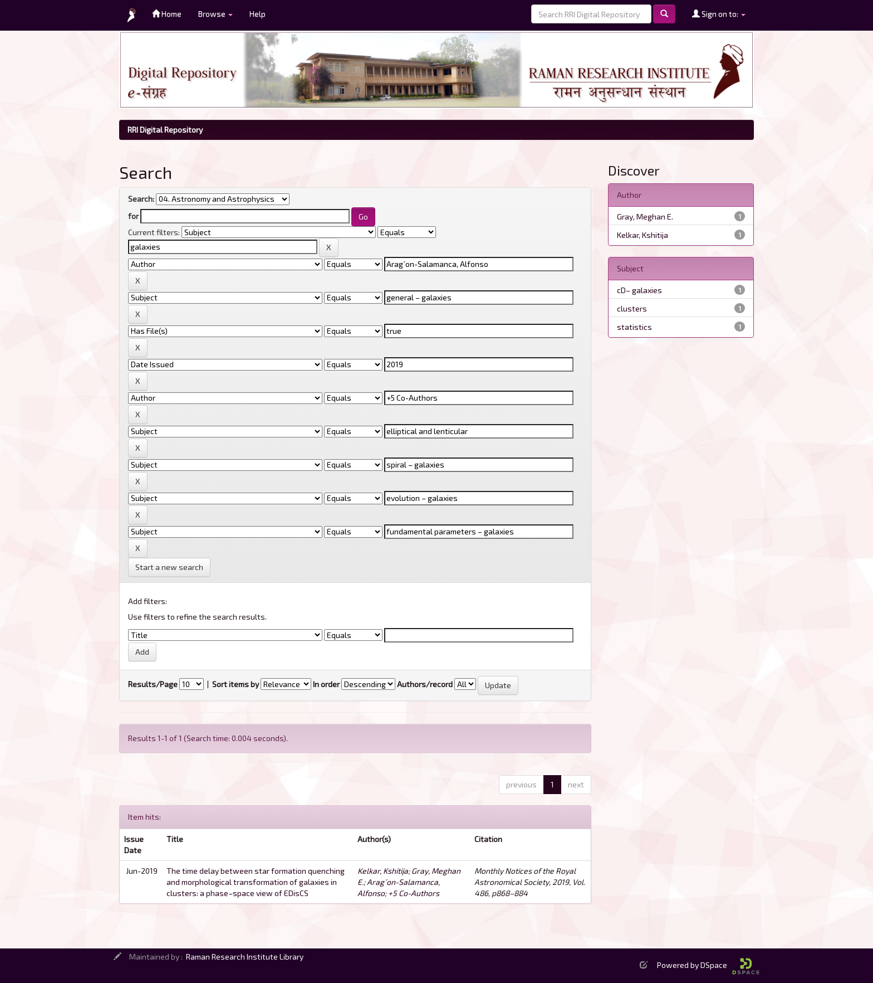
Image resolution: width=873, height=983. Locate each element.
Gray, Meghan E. (645, 216)
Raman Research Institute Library (244, 956)
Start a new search (169, 567)
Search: (141, 198)
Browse (215, 13)
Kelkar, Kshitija (382, 870)
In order (326, 684)
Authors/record (425, 684)
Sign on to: (719, 13)
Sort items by (235, 684)
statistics (634, 327)
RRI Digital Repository (165, 129)
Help (257, 13)
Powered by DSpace (708, 965)
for (133, 216)
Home (167, 13)
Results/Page (153, 684)
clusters (632, 308)
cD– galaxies (639, 290)
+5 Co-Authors (413, 893)
